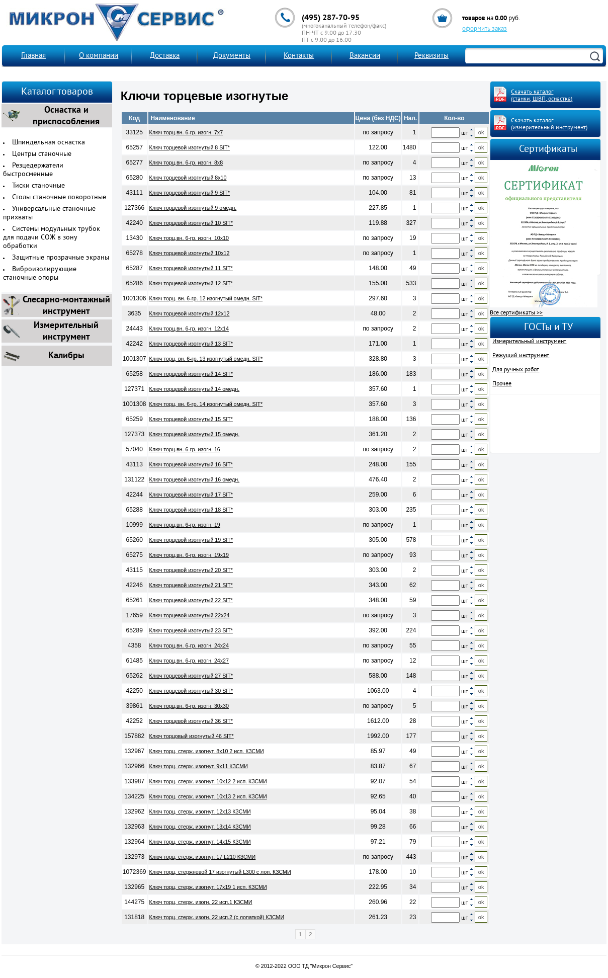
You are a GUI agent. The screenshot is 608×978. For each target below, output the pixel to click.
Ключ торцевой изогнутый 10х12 (189, 253)
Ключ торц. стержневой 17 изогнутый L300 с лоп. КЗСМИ (220, 872)
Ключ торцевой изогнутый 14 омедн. (194, 389)
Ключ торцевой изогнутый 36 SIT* (191, 721)
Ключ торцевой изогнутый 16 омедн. (194, 479)
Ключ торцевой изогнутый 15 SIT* (191, 419)
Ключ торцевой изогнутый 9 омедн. (193, 208)
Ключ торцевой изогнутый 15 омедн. (194, 434)
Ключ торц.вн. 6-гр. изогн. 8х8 (186, 162)
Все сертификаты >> (516, 312)
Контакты (299, 56)
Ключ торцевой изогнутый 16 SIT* (191, 464)
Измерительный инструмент (529, 341)
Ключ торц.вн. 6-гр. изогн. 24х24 (189, 645)
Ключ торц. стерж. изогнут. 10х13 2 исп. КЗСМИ (208, 796)
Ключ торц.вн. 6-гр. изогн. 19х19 (189, 555)
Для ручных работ (515, 369)
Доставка (165, 56)
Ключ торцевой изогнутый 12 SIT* (191, 283)
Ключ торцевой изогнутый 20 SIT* (191, 570)
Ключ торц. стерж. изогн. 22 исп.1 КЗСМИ (200, 902)
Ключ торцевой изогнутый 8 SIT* (189, 147)
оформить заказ (484, 29)
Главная (33, 56)
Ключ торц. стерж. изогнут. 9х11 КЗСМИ (198, 766)
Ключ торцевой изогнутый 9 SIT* (189, 193)
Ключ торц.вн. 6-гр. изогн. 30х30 (189, 706)
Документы (231, 56)
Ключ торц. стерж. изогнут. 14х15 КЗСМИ (200, 842)
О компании (98, 56)
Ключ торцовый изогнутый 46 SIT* (191, 736)
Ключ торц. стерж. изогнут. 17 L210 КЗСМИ (202, 857)
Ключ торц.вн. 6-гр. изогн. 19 (184, 525)
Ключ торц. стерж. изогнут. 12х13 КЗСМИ (200, 811)
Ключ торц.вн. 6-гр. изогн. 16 (184, 449)
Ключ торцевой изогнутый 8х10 (188, 178)
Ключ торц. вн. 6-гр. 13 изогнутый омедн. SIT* (206, 359)
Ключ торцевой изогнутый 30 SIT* (191, 691)
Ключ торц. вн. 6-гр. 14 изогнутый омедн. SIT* (206, 404)
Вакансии (365, 56)
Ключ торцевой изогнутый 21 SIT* (191, 585)
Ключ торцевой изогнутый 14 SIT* (191, 374)
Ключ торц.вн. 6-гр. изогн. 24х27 (189, 661)
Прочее (501, 383)
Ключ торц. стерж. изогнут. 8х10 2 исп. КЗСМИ (206, 751)
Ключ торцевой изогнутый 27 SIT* (191, 676)
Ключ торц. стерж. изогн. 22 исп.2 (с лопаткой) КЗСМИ (217, 917)
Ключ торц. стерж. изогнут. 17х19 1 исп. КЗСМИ (208, 887)
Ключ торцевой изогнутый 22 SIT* (191, 600)
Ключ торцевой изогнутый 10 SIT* (191, 223)
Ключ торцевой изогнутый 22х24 (189, 615)
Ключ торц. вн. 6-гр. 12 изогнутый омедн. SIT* (206, 298)
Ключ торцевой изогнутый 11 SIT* (191, 268)
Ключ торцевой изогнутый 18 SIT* (191, 510)
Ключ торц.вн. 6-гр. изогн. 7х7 (186, 132)
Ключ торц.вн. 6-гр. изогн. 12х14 (189, 328)
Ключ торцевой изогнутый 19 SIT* (191, 540)
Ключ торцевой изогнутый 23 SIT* (191, 630)
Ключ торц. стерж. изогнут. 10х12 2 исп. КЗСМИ (208, 781)
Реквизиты (431, 56)
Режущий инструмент (520, 355)
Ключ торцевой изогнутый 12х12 (189, 313)
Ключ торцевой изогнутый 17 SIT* (191, 495)
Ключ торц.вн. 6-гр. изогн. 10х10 (189, 238)
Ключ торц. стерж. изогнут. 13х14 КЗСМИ (200, 827)
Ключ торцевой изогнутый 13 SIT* (191, 344)
